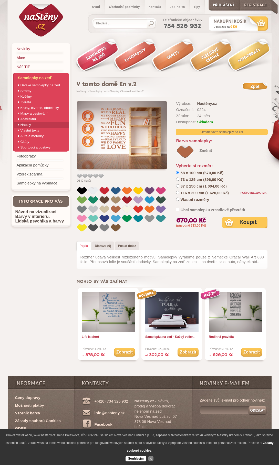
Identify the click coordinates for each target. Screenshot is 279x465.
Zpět (255, 86)
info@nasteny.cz (110, 413)
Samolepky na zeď (100, 91)
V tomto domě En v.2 (132, 91)
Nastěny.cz (207, 103)
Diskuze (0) (103, 246)
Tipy (197, 7)
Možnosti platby (29, 405)
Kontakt (155, 7)
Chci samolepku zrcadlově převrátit (213, 210)
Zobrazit (124, 352)
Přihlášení (223, 4)
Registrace (255, 4)
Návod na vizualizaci (35, 211)
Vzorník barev (27, 413)
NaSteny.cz (83, 91)
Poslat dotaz (127, 246)
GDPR (20, 428)
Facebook (103, 424)
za (225, 27)
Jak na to (177, 7)
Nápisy (115, 91)
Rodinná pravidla (221, 337)
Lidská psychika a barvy (39, 221)
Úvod (96, 7)
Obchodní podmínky (124, 7)
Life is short (90, 337)
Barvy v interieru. (32, 216)
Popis (84, 246)
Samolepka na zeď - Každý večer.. (169, 337)
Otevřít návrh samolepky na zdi (222, 132)
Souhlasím (136, 458)
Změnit (205, 150)
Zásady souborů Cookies (38, 420)
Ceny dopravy (27, 397)
